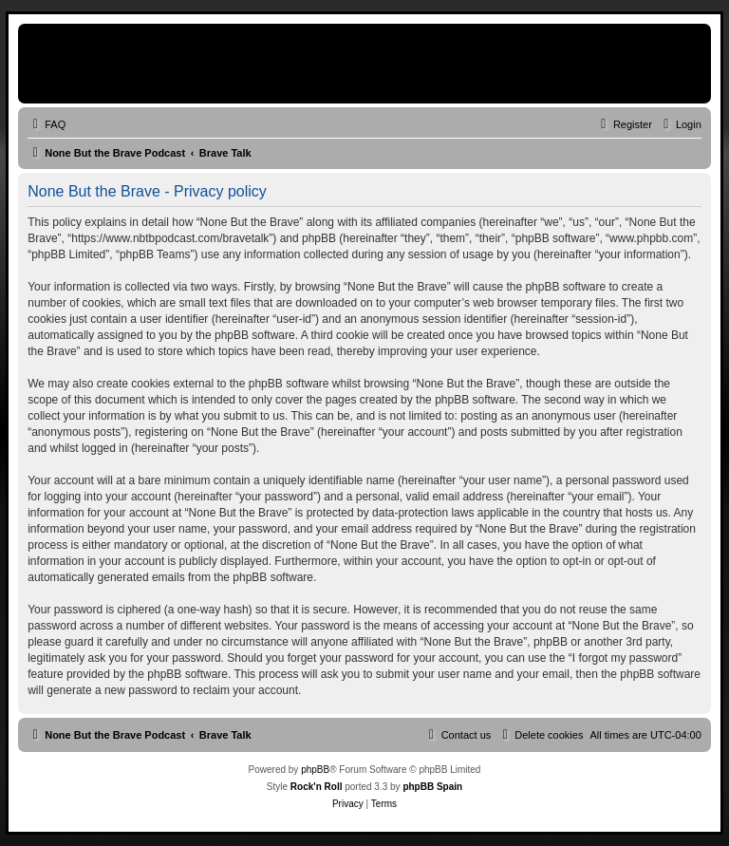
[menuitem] (46, 124)
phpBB (315, 769)
